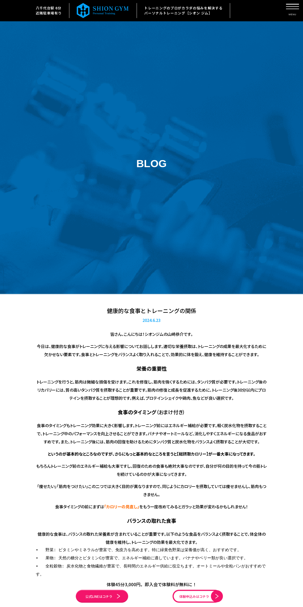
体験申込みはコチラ (192, 594)
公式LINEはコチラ (110, 595)
